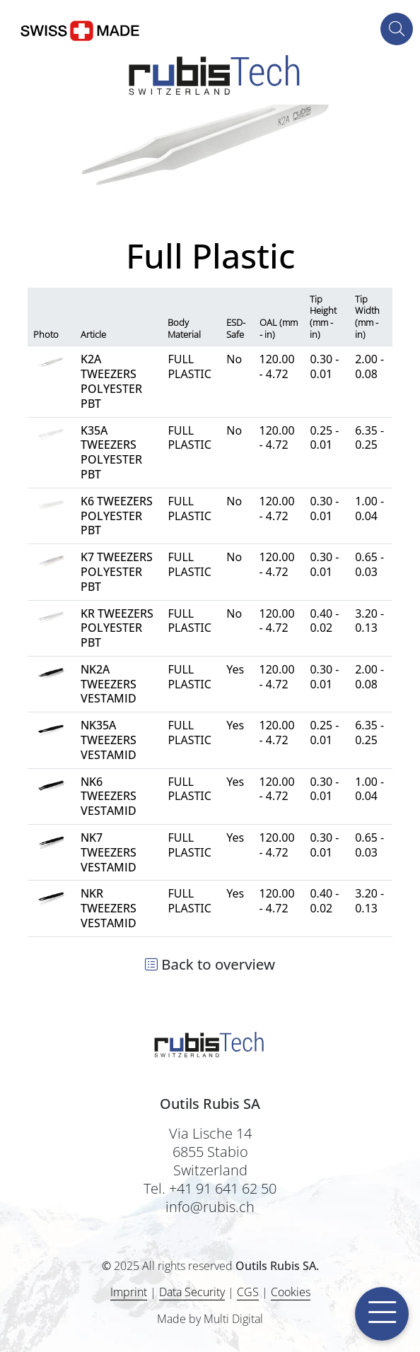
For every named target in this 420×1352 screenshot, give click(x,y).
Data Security (192, 1292)
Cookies (290, 1292)
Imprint (128, 1292)
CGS (248, 1292)
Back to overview (210, 964)
